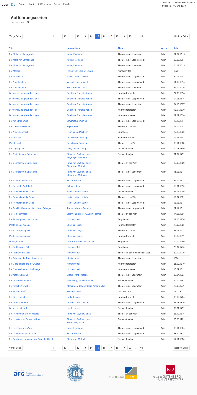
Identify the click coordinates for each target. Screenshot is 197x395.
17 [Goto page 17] (110, 36)
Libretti (31, 4)
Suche (57, 4)
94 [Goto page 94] (141, 36)
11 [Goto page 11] (71, 36)
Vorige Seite (15, 36)
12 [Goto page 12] (78, 36)
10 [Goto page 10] (65, 36)
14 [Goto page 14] (91, 36)
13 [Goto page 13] (84, 36)
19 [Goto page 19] (123, 36)
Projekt (66, 4)
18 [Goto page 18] (117, 36)
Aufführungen (44, 4)
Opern (22, 4)
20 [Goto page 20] (130, 36)
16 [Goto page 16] (104, 36)
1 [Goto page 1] (53, 36)
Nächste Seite (181, 36)
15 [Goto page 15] (97, 36)
